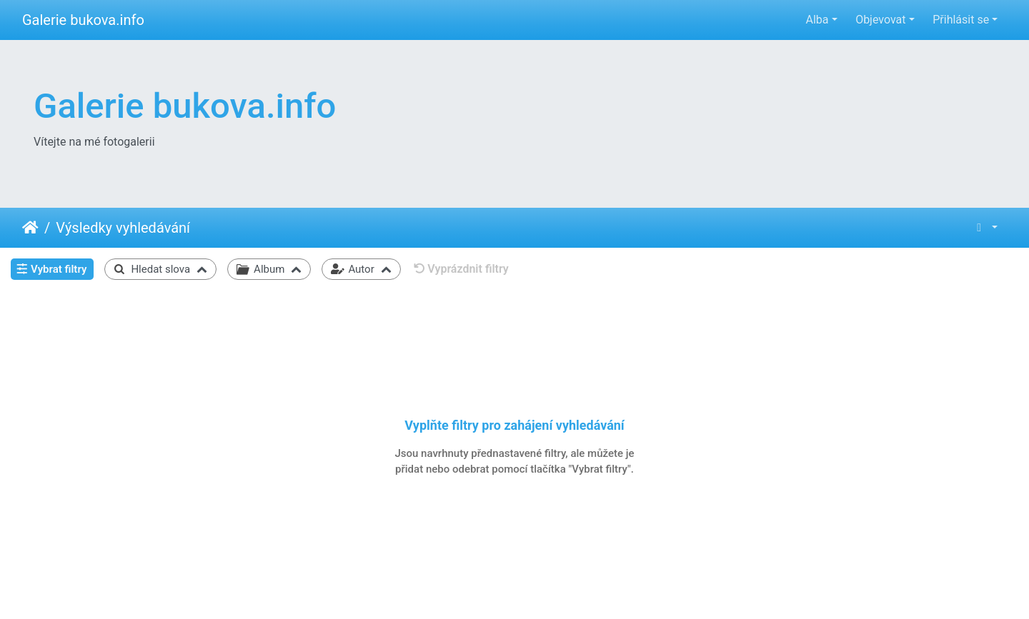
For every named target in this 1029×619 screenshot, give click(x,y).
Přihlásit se (961, 19)
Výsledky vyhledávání (123, 227)
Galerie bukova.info (83, 20)
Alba (816, 19)
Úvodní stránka (30, 227)
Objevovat (880, 19)
